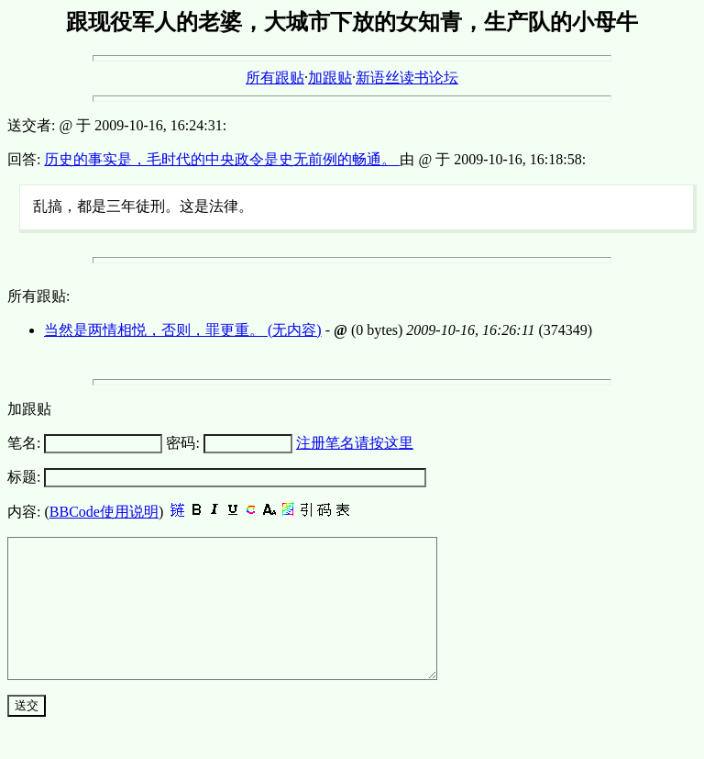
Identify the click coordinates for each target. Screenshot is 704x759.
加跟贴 (330, 77)
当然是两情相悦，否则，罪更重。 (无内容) (183, 330)
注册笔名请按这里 (354, 443)
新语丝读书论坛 (407, 77)
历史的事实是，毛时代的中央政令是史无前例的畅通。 (222, 159)
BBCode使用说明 (104, 511)
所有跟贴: (38, 296)
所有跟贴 (275, 77)
